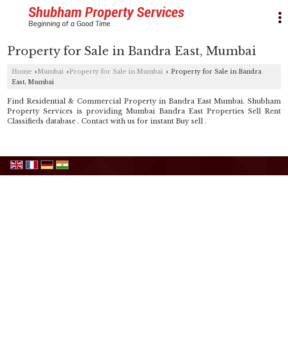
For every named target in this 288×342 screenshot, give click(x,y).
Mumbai (51, 71)
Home (22, 71)
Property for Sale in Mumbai (116, 71)
